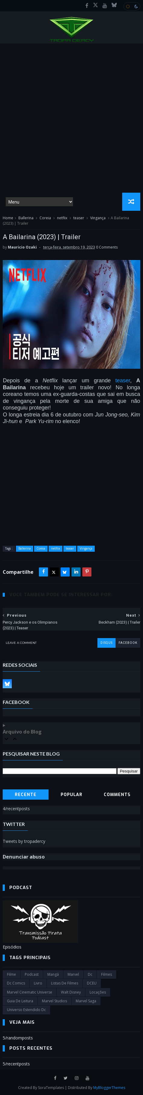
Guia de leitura (20, 1000)
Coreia (45, 217)
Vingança (98, 217)
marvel (73, 974)
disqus (106, 642)
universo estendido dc (26, 1009)
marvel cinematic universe (29, 992)
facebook (128, 642)
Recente (26, 795)
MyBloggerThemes (109, 1087)
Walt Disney (71, 992)
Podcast (32, 974)
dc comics (16, 983)
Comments (117, 795)
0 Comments (107, 247)
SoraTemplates (51, 1087)
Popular (71, 795)
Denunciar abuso (24, 856)
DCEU (92, 983)
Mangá (53, 974)
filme (11, 974)
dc (90, 974)
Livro (38, 983)
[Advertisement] (71, 118)
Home (8, 217)
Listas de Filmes (64, 983)
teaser (78, 217)
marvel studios (54, 1000)
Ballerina (25, 217)
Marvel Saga (86, 1000)
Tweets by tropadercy (24, 841)
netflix (62, 217)
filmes (106, 974)
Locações (98, 992)
